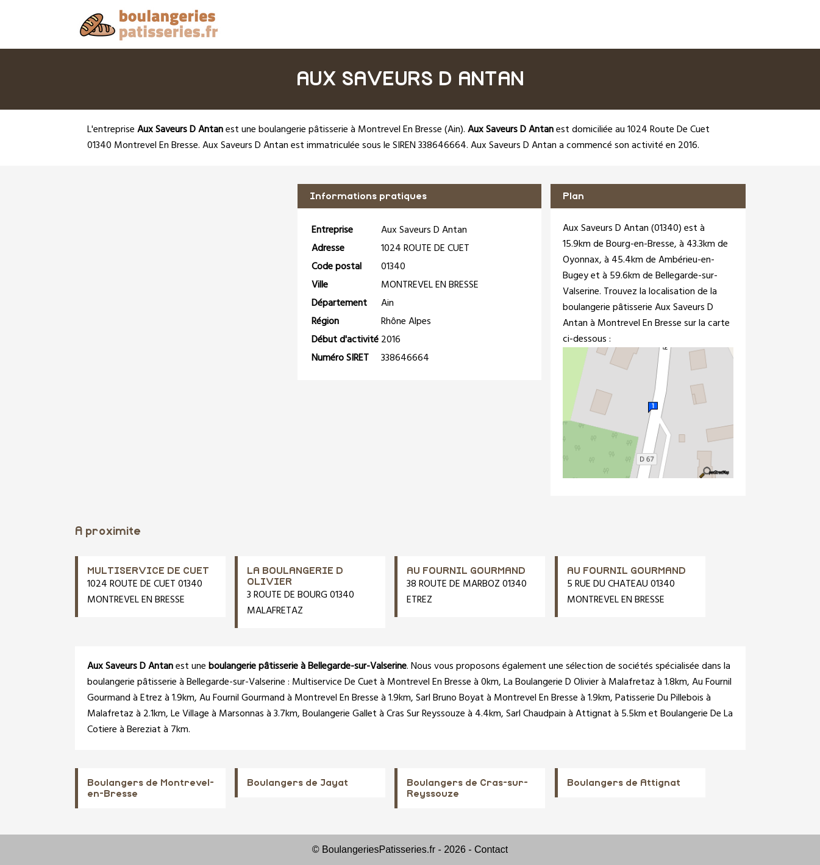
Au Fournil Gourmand (242, 698)
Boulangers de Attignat (623, 783)
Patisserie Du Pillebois (659, 698)
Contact (491, 849)
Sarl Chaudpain (536, 714)
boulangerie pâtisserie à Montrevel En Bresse (350, 130)
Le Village (190, 714)
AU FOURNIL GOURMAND (466, 571)
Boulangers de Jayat (297, 783)
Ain (453, 130)
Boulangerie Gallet (339, 714)
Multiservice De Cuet (334, 682)
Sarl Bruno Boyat (450, 698)
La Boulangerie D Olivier (551, 682)
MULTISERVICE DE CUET (148, 571)
